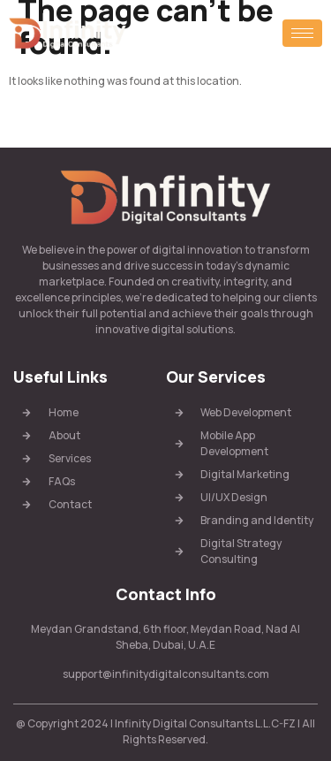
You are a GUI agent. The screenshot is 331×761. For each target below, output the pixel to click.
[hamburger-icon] (302, 33)
